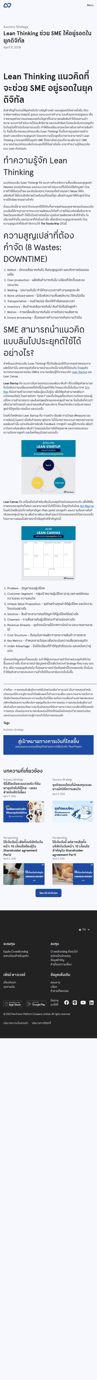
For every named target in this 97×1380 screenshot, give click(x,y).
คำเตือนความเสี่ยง (61, 964)
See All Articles (48, 893)
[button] (85, 930)
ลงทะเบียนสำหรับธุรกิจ (16, 956)
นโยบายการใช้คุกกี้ (41, 1023)
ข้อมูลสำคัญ (57, 960)
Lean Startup (79, 372)
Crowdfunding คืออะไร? (64, 951)
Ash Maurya (87, 506)
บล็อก (54, 987)
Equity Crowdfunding (15, 951)
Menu (90, 5)
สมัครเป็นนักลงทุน (61, 956)
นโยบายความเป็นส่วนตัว (15, 1023)
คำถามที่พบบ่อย (60, 991)
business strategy (13, 729)
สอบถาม (55, 982)
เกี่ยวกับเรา (9, 982)
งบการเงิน (9, 987)
